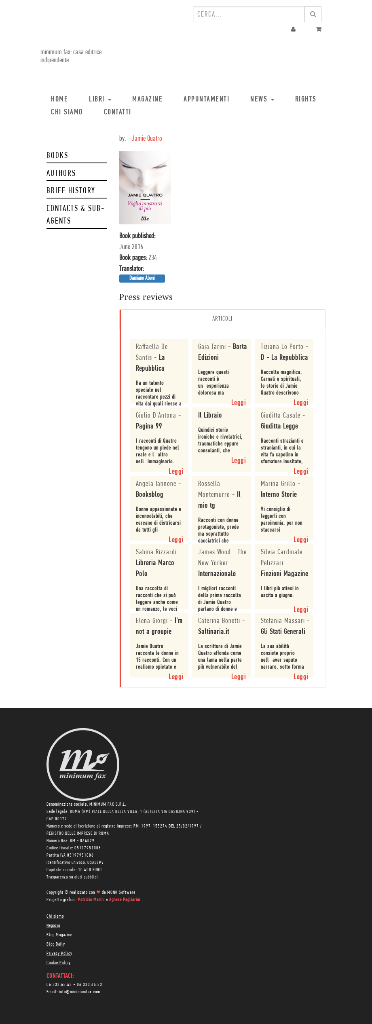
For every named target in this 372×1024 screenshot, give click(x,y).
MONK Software (121, 892)
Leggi (238, 403)
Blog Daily (55, 944)
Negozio (53, 925)
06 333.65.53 (89, 984)
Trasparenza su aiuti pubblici (72, 877)
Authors (61, 173)
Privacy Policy (59, 953)
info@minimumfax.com (79, 992)
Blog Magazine (59, 935)
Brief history (70, 191)
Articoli (222, 319)
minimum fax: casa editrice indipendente (70, 56)
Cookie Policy (58, 963)
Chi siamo (55, 916)
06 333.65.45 (59, 984)
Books (57, 156)
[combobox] (249, 14)
